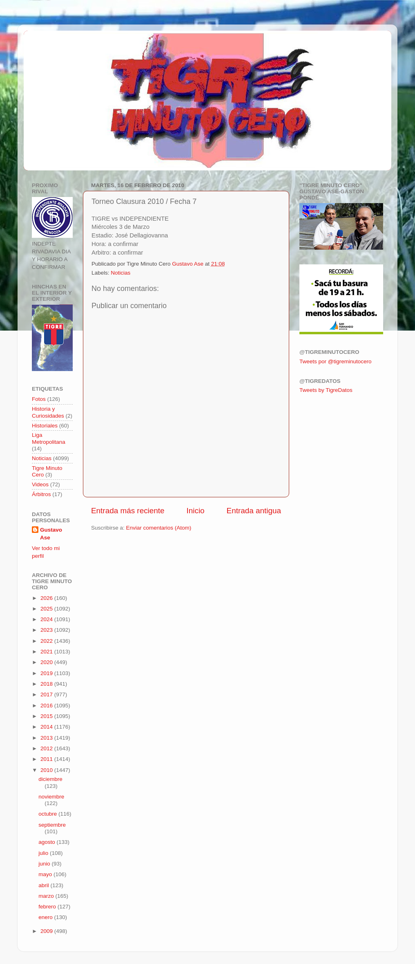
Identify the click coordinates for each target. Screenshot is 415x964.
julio (44, 853)
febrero (48, 907)
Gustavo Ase (51, 534)
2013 (47, 738)
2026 (47, 598)
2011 (47, 759)
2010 (47, 770)
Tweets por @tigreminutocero (335, 361)
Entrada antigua (254, 510)
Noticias (120, 273)
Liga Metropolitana (48, 438)
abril (44, 885)
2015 (47, 716)
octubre (48, 814)
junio (44, 864)
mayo (46, 874)
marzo (46, 896)
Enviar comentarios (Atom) (159, 528)
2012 (47, 748)
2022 (47, 641)
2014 (47, 727)
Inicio (196, 510)
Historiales (45, 426)
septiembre (52, 825)
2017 (47, 694)
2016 (47, 705)
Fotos (39, 399)
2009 (47, 931)
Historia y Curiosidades (48, 412)
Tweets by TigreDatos (326, 390)
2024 (47, 619)
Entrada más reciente (128, 510)
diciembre (50, 779)
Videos (40, 484)
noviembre (51, 797)
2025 (47, 609)
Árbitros (41, 494)
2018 (47, 684)
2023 (47, 630)
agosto (47, 842)
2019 (47, 673)
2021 (47, 652)
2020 (47, 662)
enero (46, 917)
